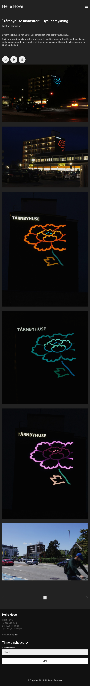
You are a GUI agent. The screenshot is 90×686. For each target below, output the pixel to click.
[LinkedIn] (5, 59)
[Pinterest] (22, 59)
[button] (86, 6)
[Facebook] (13, 59)
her (16, 634)
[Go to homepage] (12, 6)
